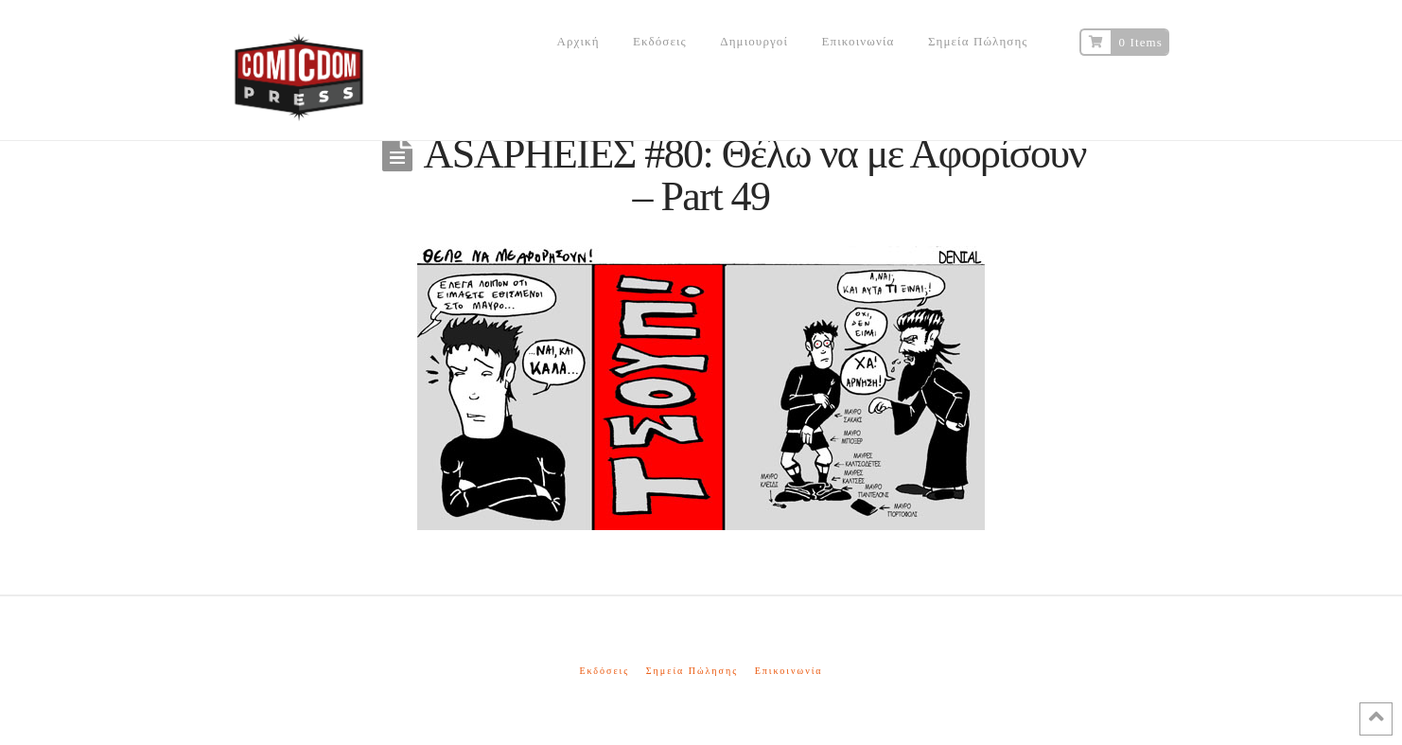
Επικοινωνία (789, 670)
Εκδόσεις (604, 670)
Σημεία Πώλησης (692, 670)
